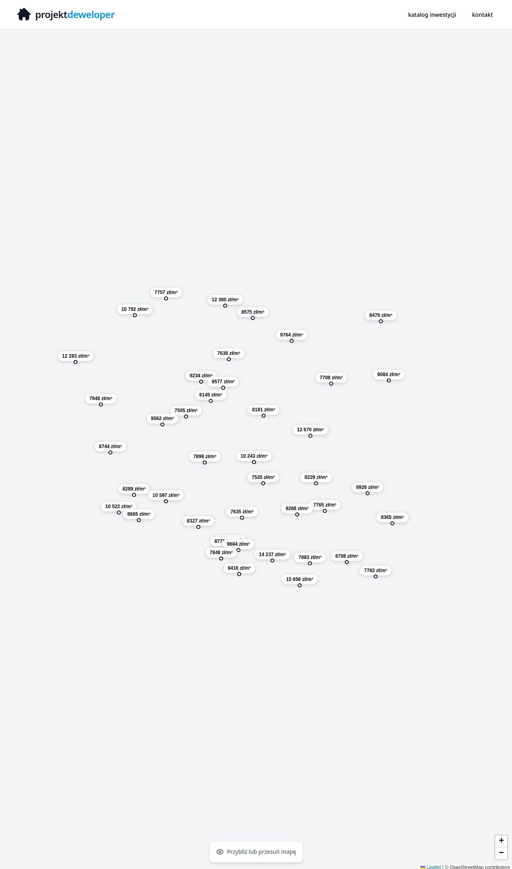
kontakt (482, 14)
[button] (310, 432)
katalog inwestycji (432, 14)
